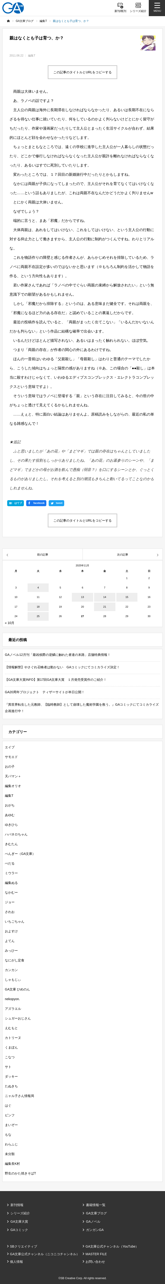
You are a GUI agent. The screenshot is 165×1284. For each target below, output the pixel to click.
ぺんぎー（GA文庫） (20, 854)
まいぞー (11, 1125)
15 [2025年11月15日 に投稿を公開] (126, 597)
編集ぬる (11, 883)
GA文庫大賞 (19, 1221)
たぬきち (11, 1086)
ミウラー (11, 873)
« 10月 (9, 623)
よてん (10, 941)
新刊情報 (16, 1205)
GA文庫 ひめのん (17, 989)
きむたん (11, 844)
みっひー (11, 950)
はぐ (8, 1105)
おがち (10, 805)
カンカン (11, 970)
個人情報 (16, 1261)
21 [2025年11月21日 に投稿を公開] (104, 606)
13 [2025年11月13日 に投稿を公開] (82, 597)
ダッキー (11, 1076)
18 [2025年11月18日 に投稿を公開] (38, 606)
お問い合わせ (95, 1261)
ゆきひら (11, 824)
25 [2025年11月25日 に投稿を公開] (38, 616)
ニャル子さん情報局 (19, 1096)
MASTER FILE (96, 1254)
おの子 (10, 766)
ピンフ (10, 1115)
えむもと (11, 1028)
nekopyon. (12, 999)
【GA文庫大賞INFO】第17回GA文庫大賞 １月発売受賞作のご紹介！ (56, 679)
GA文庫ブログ (96, 1213)
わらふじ (11, 1144)
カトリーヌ (13, 1038)
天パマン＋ (13, 776)
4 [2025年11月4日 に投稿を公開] (38, 587)
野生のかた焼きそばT (20, 1173)
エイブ (10, 747)
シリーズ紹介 (20, 1213)
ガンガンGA (95, 1230)
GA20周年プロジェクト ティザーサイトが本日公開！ (45, 692)
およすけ (11, 931)
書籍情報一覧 (95, 1205)
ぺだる (10, 863)
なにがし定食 (14, 960)
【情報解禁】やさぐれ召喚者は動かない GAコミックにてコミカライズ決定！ (62, 667)
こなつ (10, 1057)
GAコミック (19, 1230)
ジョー (10, 902)
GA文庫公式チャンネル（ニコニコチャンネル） (44, 1254)
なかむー (11, 892)
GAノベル (93, 1221)
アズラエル (13, 1009)
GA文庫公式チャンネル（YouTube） (112, 1246)
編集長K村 (12, 1163)
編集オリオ (13, 786)
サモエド (11, 757)
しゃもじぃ (13, 979)
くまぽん (11, 1047)
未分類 (10, 1154)
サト (8, 1067)
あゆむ (10, 815)
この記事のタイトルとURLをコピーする (82, 72)
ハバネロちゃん (16, 834)
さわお (10, 912)
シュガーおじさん (18, 1018)
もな (8, 1134)
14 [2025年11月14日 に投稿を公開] (104, 597)
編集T (31, 55)
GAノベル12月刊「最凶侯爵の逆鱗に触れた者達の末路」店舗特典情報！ (58, 655)
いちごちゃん (14, 921)
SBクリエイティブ (23, 1246)
